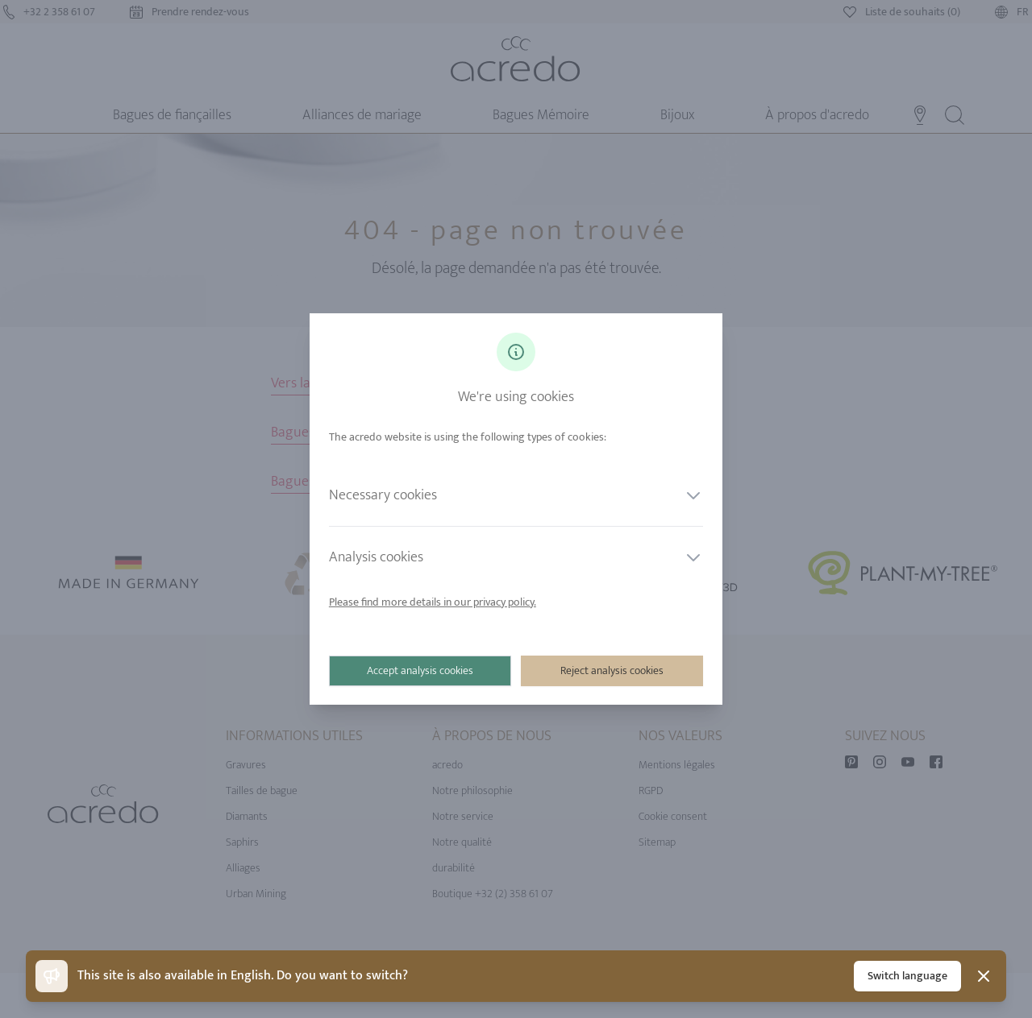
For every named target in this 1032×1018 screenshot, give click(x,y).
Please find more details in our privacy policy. (432, 602)
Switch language (907, 975)
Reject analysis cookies (612, 670)
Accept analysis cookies (420, 670)
